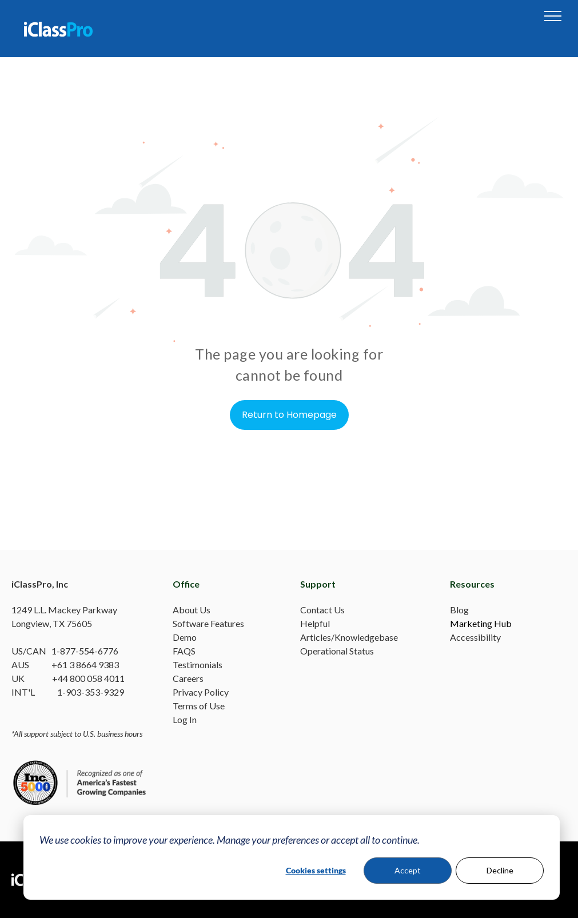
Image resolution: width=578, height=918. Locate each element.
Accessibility (475, 637)
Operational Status (337, 650)
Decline (500, 870)
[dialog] (291, 857)
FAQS (184, 650)
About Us (191, 609)
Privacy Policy (201, 691)
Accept (407, 870)
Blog (459, 609)
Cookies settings (316, 870)
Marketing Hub (481, 623)
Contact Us (322, 609)
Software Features (208, 623)
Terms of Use (199, 705)
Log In (185, 719)
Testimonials (197, 664)
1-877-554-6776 (84, 650)
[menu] (553, 16)
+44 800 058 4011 (88, 678)
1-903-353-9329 (90, 691)
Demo (185, 637)
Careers (188, 678)
